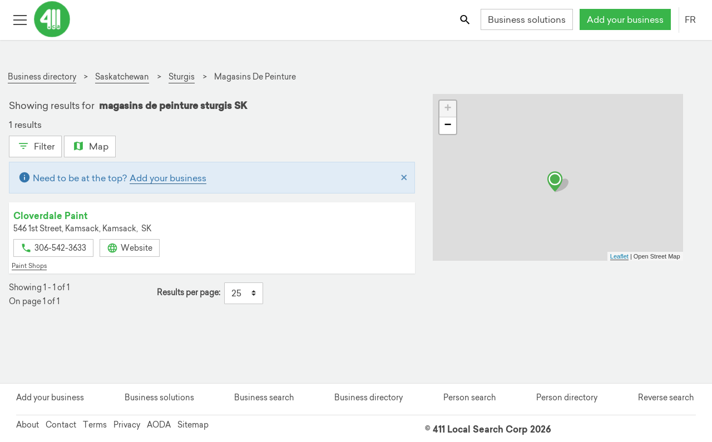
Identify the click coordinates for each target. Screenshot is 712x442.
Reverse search (666, 398)
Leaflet (619, 256)
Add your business (625, 19)
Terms (95, 425)
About (27, 425)
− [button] (447, 125)
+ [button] (447, 109)
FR (690, 19)
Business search (264, 398)
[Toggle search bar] (466, 19)
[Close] (404, 177)
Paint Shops (29, 266)
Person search (469, 398)
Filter (35, 145)
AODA (159, 425)
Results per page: (188, 292)
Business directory (368, 398)
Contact (61, 425)
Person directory (566, 398)
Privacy (126, 425)
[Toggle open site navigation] (19, 19)
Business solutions (527, 19)
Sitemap (193, 425)
